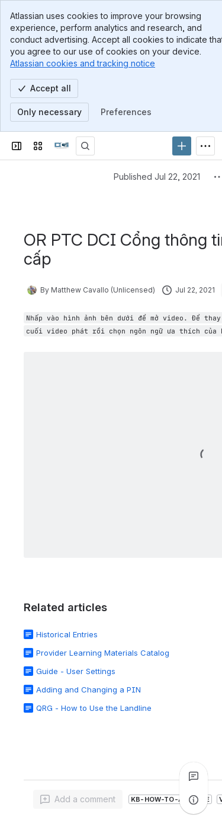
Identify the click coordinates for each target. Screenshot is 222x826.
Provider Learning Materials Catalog (102, 652)
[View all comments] (193, 776)
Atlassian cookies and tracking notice (82, 63)
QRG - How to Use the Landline (94, 708)
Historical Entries (67, 634)
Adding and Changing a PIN (88, 689)
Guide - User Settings (75, 671)
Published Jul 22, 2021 (157, 176)
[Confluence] (61, 145)
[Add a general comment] (78, 799)
